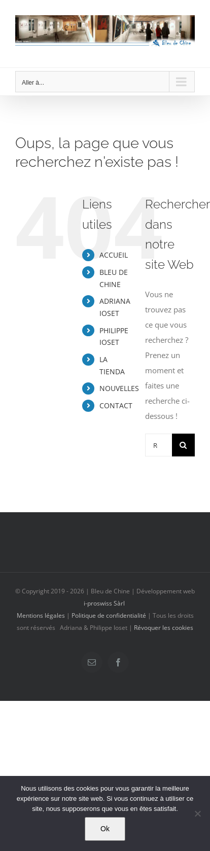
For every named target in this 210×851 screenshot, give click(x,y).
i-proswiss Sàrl (104, 603)
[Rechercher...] (158, 445)
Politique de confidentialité (109, 615)
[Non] (197, 813)
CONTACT (115, 405)
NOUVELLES (119, 388)
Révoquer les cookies (163, 627)
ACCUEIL (113, 255)
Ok (105, 829)
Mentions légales (41, 615)
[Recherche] (183, 445)
